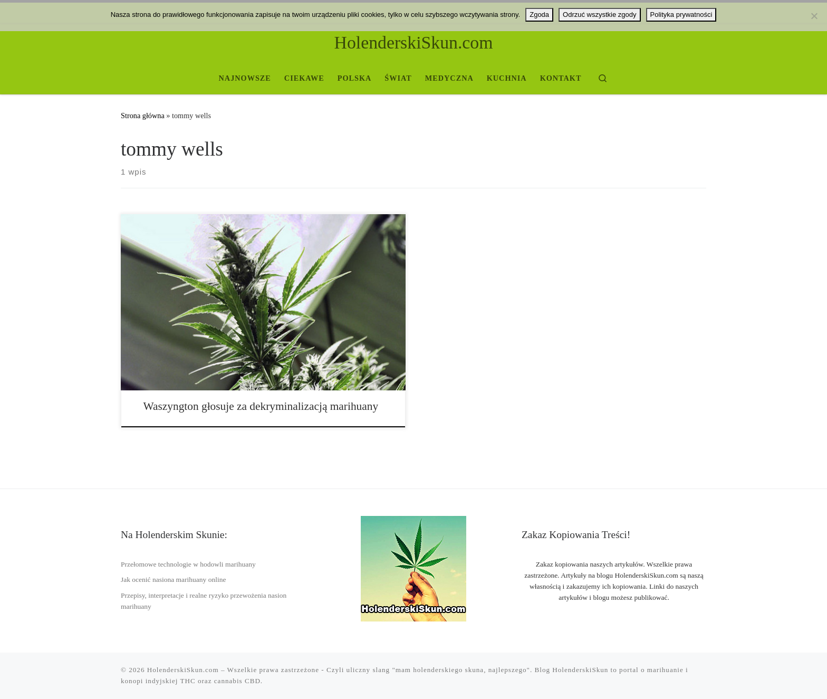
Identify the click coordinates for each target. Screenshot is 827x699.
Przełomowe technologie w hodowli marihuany (188, 564)
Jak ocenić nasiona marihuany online (173, 579)
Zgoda (539, 14)
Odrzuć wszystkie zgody (599, 14)
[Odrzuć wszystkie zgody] (814, 16)
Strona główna (143, 115)
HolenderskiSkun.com (183, 670)
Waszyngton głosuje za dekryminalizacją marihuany (260, 406)
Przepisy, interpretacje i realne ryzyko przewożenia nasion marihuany (203, 600)
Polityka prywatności (681, 14)
